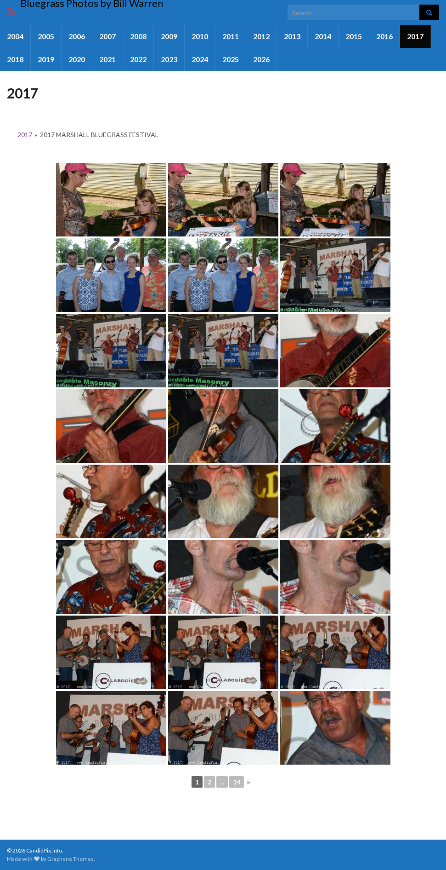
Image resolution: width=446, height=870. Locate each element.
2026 (261, 59)
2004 (15, 36)
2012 (261, 36)
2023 (169, 59)
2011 (230, 36)
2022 (138, 59)
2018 (15, 59)
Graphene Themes (70, 858)
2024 (200, 59)
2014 (323, 36)
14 (236, 782)
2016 (384, 36)
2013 (292, 36)
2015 (353, 36)
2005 (46, 36)
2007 (107, 36)
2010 (200, 36)
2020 (76, 59)
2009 (169, 36)
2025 (230, 59)
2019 (46, 59)
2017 (415, 36)
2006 (76, 36)
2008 (138, 36)
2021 (107, 59)
